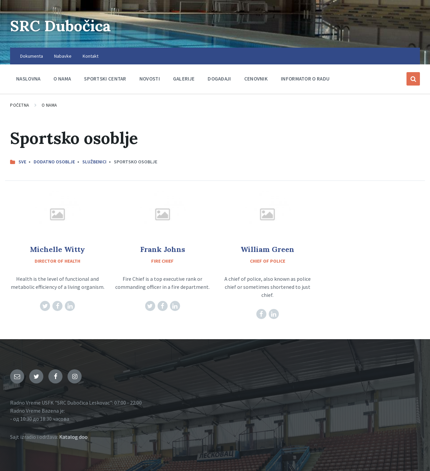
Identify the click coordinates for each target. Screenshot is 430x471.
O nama (49, 105)
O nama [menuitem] (62, 78)
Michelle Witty (57, 249)
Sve (22, 162)
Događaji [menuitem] (219, 78)
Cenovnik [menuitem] (256, 78)
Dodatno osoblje (54, 162)
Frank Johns (162, 249)
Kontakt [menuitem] (90, 56)
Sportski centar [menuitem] (105, 78)
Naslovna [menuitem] (28, 78)
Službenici (94, 162)
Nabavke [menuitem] (63, 56)
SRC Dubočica (64, 25)
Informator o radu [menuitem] (305, 78)
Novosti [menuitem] (149, 78)
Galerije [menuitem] (184, 78)
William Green (267, 249)
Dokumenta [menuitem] (31, 56)
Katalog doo (73, 436)
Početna (19, 105)
